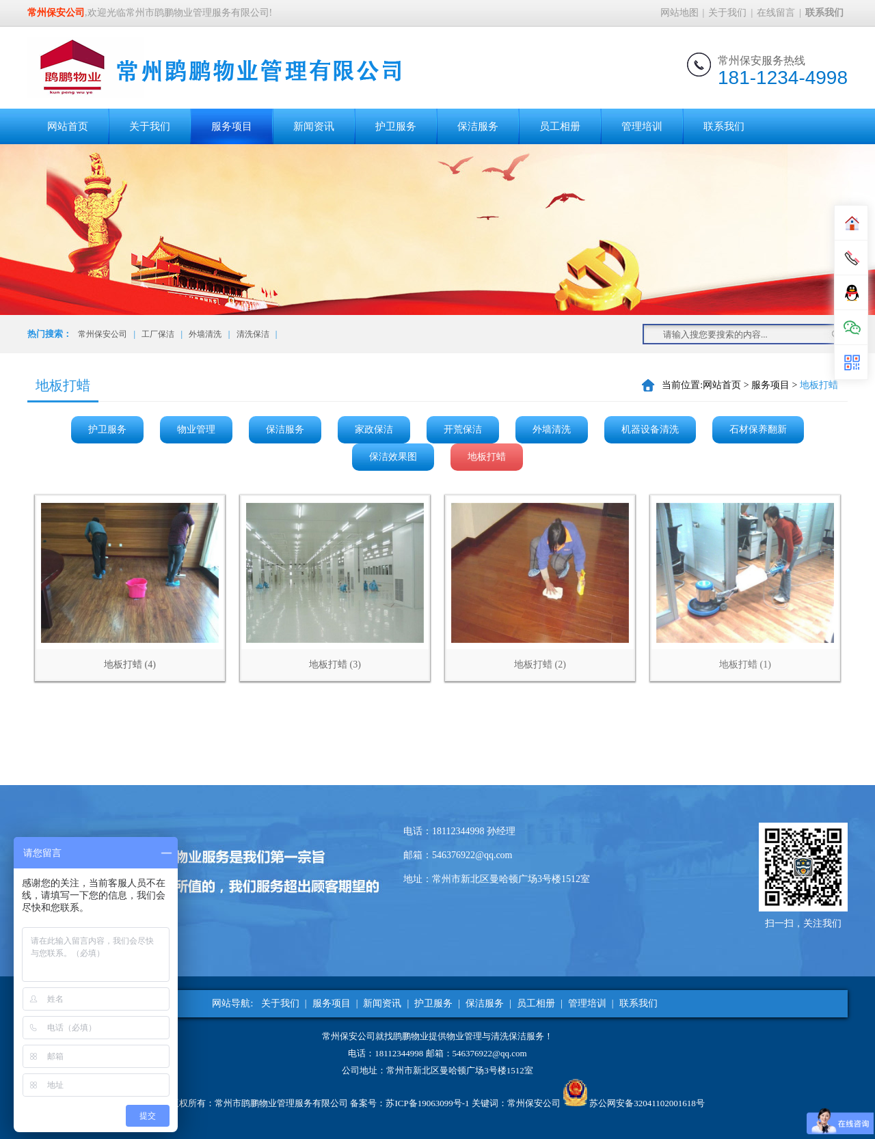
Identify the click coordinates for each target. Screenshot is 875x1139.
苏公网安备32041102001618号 (647, 1103)
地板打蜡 (487, 457)
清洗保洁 (253, 334)
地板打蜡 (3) (335, 664)
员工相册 (559, 126)
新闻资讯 (313, 126)
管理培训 (641, 126)
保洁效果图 (393, 457)
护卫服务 (395, 126)
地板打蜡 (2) (540, 664)
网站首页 (67, 126)
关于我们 (727, 13)
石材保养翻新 (758, 429)
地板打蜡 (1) (745, 664)
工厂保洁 (158, 334)
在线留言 (776, 13)
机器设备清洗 (650, 429)
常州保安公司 (102, 334)
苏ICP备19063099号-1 (427, 1103)
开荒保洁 (463, 429)
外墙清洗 (205, 334)
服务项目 (231, 126)
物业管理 (196, 429)
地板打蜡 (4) (130, 664)
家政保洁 (374, 429)
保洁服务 (477, 126)
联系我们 (723, 126)
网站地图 (679, 13)
